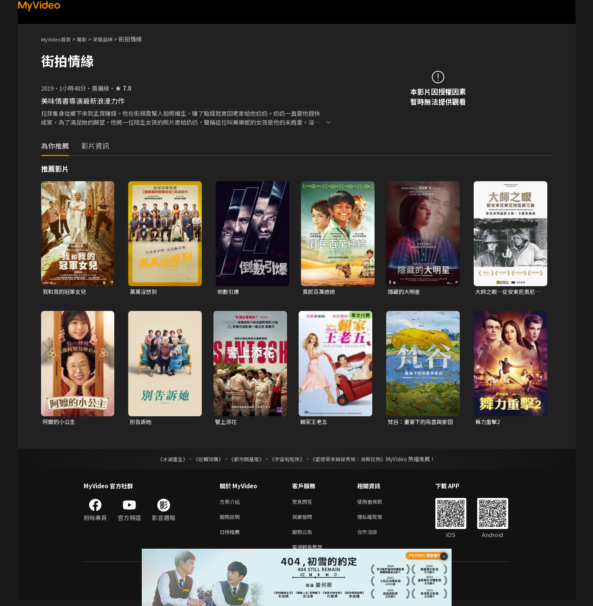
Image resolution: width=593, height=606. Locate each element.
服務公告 (303, 536)
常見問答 (303, 504)
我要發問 (303, 520)
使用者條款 (376, 504)
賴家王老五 (314, 423)
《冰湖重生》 (166, 460)
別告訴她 (141, 423)
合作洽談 (373, 536)
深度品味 (111, 39)
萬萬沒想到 (144, 292)
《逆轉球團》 (204, 460)
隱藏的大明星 (405, 292)
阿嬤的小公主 (60, 423)
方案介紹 (231, 504)
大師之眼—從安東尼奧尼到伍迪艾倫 (507, 292)
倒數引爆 (229, 292)
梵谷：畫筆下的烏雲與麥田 (420, 423)
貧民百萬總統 (320, 292)
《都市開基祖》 (245, 460)
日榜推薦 (231, 536)
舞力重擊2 (488, 423)
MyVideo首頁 (58, 39)
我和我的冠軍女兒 (66, 292)
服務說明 (231, 520)
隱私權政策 (376, 520)
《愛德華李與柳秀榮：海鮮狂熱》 (353, 460)
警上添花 (226, 423)
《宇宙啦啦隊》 (288, 460)
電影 (88, 39)
